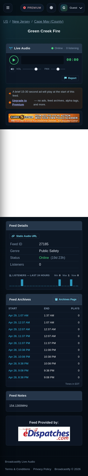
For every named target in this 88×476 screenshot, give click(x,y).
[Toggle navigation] (7, 7)
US (5, 21)
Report (70, 78)
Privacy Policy (42, 469)
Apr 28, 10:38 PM (19, 349)
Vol (18, 69)
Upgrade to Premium (19, 102)
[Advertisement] (44, 173)
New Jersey (21, 21)
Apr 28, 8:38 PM (18, 377)
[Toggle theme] (51, 7)
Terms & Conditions (17, 469)
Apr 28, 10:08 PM (19, 356)
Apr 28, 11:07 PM (19, 343)
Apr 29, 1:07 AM (18, 315)
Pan (47, 69)
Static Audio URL (24, 236)
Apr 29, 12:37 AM (19, 322)
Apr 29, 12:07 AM (19, 329)
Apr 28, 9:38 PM (18, 363)
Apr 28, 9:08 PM (18, 370)
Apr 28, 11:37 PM (19, 336)
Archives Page (65, 299)
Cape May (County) (48, 21)
